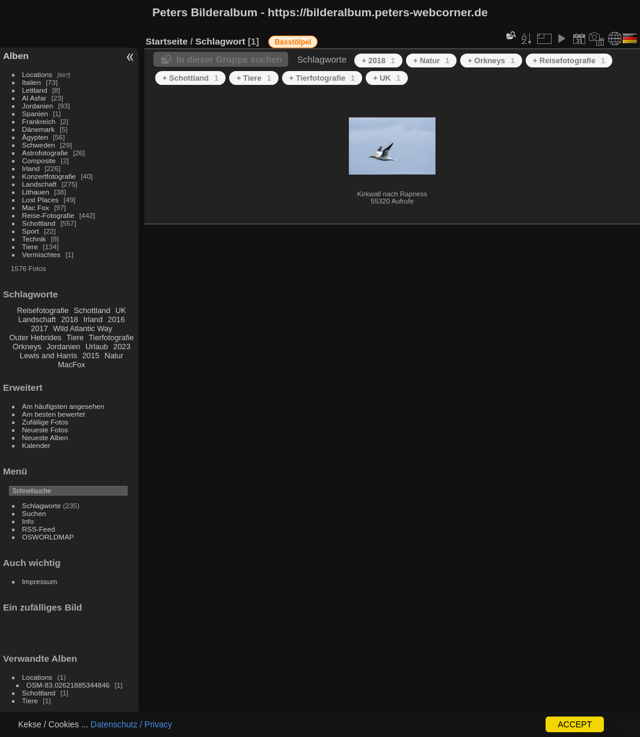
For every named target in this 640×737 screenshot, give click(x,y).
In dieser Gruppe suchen (229, 59)
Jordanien (38, 106)
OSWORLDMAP (48, 537)
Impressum (39, 581)
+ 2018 (378, 60)
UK (120, 310)
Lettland (35, 90)
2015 (90, 355)
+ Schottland (190, 77)
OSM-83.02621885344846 (68, 685)
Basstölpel (293, 42)
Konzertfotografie (49, 176)
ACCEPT (575, 724)
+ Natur (431, 60)
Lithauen (35, 192)
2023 (121, 346)
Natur (114, 355)
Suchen (34, 513)
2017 (39, 328)
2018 (69, 319)
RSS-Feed (38, 529)
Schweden (38, 145)
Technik (34, 239)
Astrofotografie (45, 153)
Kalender (36, 445)
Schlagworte (41, 505)
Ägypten (35, 137)
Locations (37, 74)
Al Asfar (34, 98)
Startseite (167, 41)
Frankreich (39, 121)
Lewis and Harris (48, 355)
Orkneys (27, 346)
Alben (16, 56)
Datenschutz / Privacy (131, 724)
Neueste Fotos (45, 430)
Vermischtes (41, 254)
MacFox (71, 364)
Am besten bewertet (53, 414)
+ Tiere (253, 77)
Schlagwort (220, 41)
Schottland (39, 223)
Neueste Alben (45, 437)
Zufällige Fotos (45, 422)
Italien (31, 82)
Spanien (35, 113)
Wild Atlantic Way (82, 328)
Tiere (30, 246)
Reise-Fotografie (48, 215)
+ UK (387, 77)
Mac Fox (35, 207)
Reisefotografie (43, 310)
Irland (31, 168)
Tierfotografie (111, 337)
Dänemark (38, 129)
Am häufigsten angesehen (63, 406)
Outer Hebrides (35, 337)
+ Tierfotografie (322, 77)
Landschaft (39, 184)
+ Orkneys (490, 60)
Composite (39, 160)
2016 (116, 319)
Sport (30, 231)
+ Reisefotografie (569, 60)
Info (28, 521)
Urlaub (96, 346)
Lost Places (40, 200)
